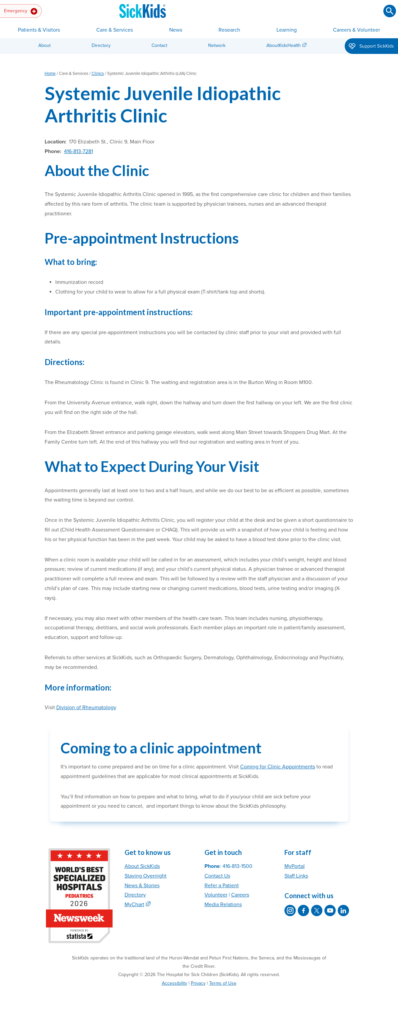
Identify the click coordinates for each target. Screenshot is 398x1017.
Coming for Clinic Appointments (277, 766)
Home (50, 73)
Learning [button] (286, 30)
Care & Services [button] (114, 30)
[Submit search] (389, 11)
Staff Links (296, 876)
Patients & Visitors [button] (39, 30)
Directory (101, 45)
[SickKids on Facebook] (303, 910)
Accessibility (174, 983)
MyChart (134, 904)
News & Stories (142, 885)
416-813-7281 (78, 151)
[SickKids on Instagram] (290, 910)
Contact (159, 45)
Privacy (198, 983)
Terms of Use (222, 983)
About (44, 45)
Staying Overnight (146, 876)
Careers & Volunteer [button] (356, 30)
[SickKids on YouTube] (330, 910)
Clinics (98, 73)
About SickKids (142, 866)
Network (216, 45)
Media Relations (223, 904)
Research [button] (229, 30)
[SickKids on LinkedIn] (343, 910)
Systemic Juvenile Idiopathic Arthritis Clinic (163, 104)
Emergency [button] (20, 11)
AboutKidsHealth (283, 45)
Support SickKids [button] (371, 46)
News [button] (175, 30)
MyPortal (294, 866)
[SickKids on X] (316, 910)
